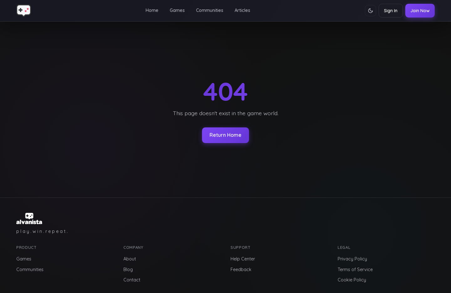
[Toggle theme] (370, 10)
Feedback (241, 269)
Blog (128, 269)
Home (152, 10)
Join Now (420, 10)
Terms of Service (355, 269)
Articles (242, 10)
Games (177, 10)
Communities (209, 10)
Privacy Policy (352, 259)
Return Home (225, 135)
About (129, 259)
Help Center (243, 259)
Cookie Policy (352, 280)
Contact (131, 280)
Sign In (390, 10)
